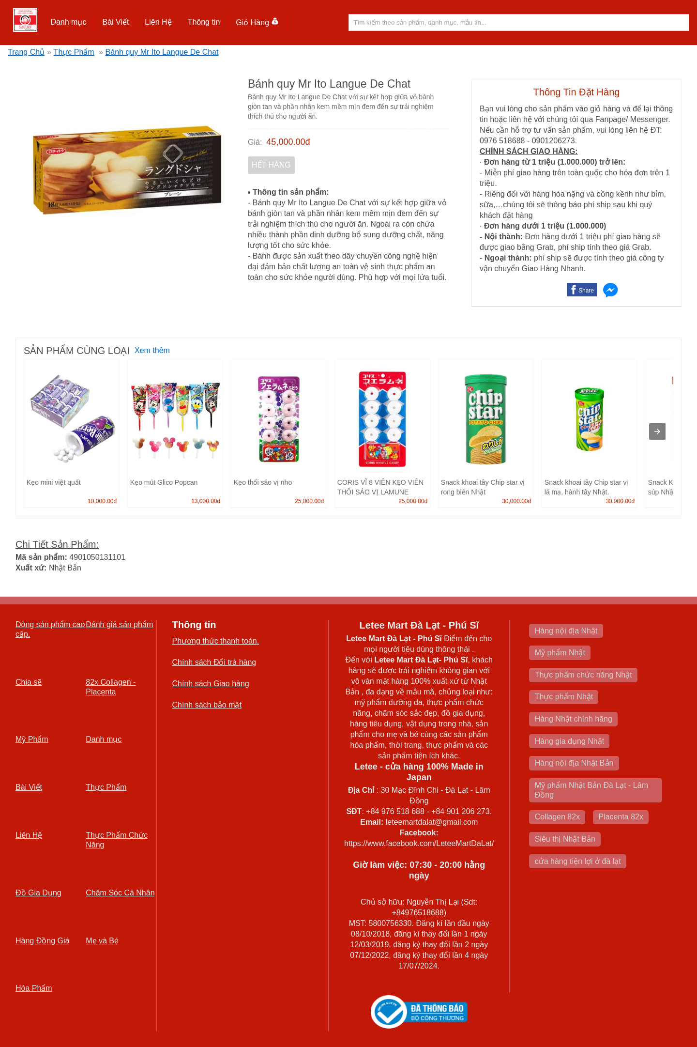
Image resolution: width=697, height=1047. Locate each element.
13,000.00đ (205, 501)
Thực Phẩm (74, 52)
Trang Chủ (26, 52)
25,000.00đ (309, 501)
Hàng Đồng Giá (42, 941)
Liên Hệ (158, 22)
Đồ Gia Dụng (38, 893)
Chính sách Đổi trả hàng (214, 662)
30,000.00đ (516, 501)
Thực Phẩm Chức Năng (117, 840)
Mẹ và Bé (102, 941)
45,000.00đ (288, 142)
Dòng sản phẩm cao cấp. (50, 629)
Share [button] (586, 290)
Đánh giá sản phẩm (119, 624)
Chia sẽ (28, 682)
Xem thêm (152, 350)
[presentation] (657, 431)
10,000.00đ (102, 501)
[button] (68, 22)
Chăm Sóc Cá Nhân (120, 893)
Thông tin (204, 22)
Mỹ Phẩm (31, 739)
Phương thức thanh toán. (215, 641)
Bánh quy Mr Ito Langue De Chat (162, 52)
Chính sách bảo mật (207, 705)
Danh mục (68, 22)
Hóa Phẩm (33, 988)
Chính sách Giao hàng (210, 683)
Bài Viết (115, 22)
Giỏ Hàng (257, 22)
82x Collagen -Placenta (111, 687)
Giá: (255, 142)
